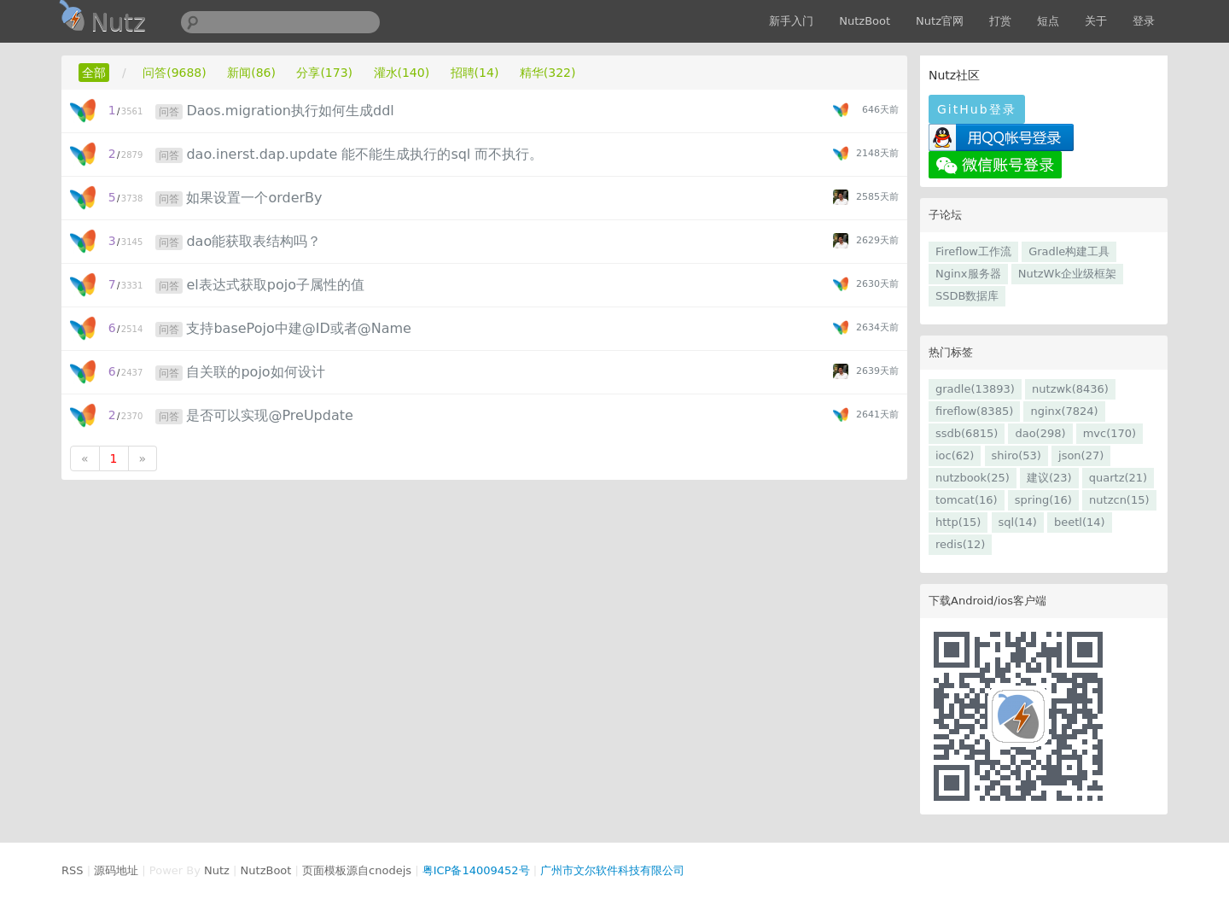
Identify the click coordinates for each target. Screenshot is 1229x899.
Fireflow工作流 (973, 251)
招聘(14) (475, 72)
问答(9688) (175, 72)
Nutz (217, 870)
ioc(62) (954, 455)
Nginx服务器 (968, 273)
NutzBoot (864, 21)
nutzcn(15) (1119, 499)
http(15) (958, 522)
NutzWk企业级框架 (1067, 273)
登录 (1144, 21)
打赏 (1000, 21)
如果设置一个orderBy (254, 198)
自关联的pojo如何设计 (255, 372)
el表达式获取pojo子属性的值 (275, 285)
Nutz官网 (940, 21)
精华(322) (548, 72)
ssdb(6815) (966, 433)
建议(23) (1049, 477)
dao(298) (1040, 433)
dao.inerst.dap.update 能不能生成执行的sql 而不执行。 (364, 154)
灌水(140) (402, 72)
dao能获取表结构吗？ (253, 241)
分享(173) (324, 72)
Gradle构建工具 (1069, 251)
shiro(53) (1016, 455)
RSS (72, 870)
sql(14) (1018, 522)
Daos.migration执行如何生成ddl (289, 110)
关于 (1096, 21)
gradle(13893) (975, 388)
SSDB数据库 (967, 295)
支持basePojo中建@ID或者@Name (298, 328)
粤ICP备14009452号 (476, 870)
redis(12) (960, 544)
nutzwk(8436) (1070, 388)
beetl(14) (1079, 522)
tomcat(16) (966, 499)
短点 (1048, 21)
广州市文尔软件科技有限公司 (612, 870)
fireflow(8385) (974, 411)
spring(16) (1043, 499)
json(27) (1081, 455)
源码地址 (116, 870)
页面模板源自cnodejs (356, 870)
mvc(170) (1109, 433)
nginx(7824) (1064, 411)
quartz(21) (1118, 477)
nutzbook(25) (972, 477)
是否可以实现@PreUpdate (269, 415)
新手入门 (791, 21)
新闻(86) (251, 72)
